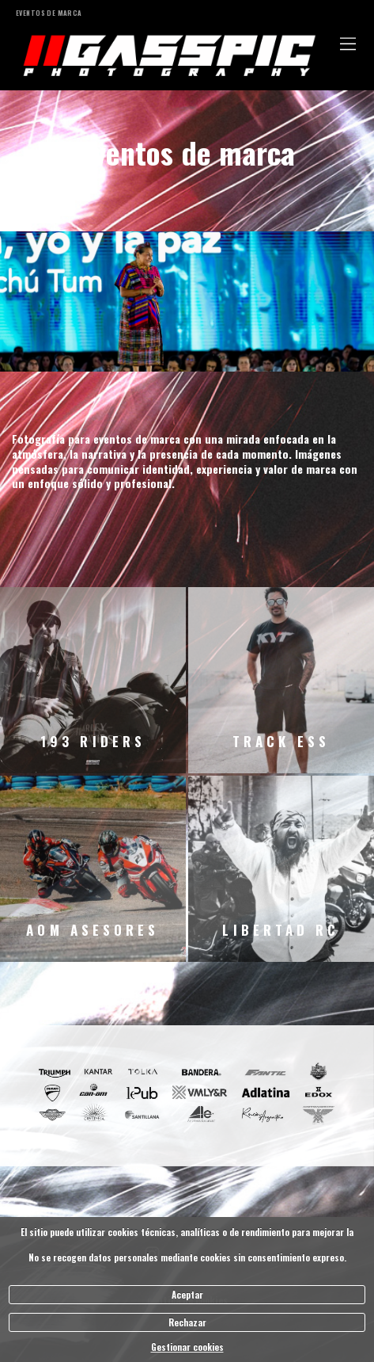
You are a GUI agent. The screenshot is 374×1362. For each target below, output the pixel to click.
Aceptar (187, 1294)
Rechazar (187, 1322)
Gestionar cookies (187, 1347)
